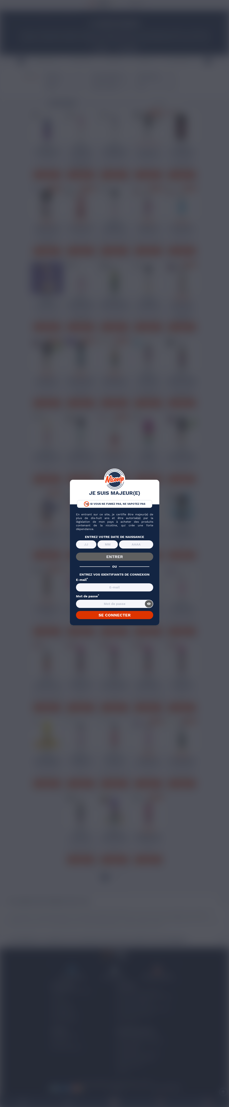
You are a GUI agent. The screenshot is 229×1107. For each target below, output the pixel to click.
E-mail (82, 580)
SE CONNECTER (115, 615)
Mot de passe (87, 596)
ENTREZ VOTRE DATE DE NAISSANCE (114, 537)
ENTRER (114, 556)
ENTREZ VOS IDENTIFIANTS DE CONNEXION (114, 574)
